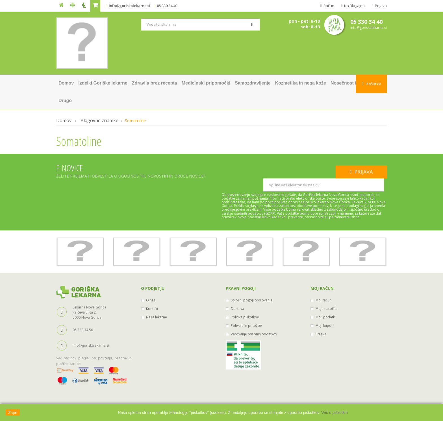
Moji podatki (326, 304)
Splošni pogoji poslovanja (251, 287)
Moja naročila (326, 295)
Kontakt (152, 295)
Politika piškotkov (245, 304)
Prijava (380, 5)
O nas (150, 287)
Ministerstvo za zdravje (222, 400)
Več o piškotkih (334, 412)
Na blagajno (354, 5)
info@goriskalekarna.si (129, 5)
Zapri (12, 412)
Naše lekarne (156, 304)
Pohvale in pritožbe (246, 312)
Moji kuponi (325, 312)
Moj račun (322, 275)
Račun (328, 5)
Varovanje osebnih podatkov (254, 321)
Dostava (237, 295)
